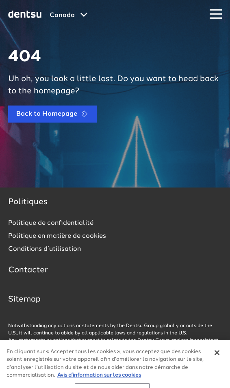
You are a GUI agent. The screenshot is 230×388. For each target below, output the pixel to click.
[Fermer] (217, 363)
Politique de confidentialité (50, 223)
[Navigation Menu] (216, 14)
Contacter (28, 270)
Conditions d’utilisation (44, 249)
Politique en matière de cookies (57, 236)
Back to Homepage (52, 113)
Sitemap (24, 299)
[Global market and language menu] (68, 15)
